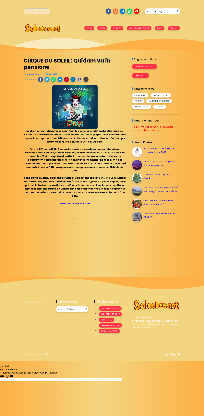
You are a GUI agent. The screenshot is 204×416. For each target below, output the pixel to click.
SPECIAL (173, 28)
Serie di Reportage (110, 325)
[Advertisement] (153, 249)
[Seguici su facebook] (108, 11)
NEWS (102, 28)
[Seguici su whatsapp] (129, 11)
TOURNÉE (117, 28)
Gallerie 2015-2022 (110, 314)
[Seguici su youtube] (136, 11)
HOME (89, 28)
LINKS (159, 28)
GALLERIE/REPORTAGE (139, 28)
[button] (40, 79)
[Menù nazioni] (37, 11)
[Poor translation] (9, 376)
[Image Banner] (156, 304)
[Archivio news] (72, 309)
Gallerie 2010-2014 (110, 308)
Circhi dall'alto (109, 331)
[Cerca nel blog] (162, 11)
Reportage (106, 319)
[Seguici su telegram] (122, 11)
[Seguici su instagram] (115, 11)
